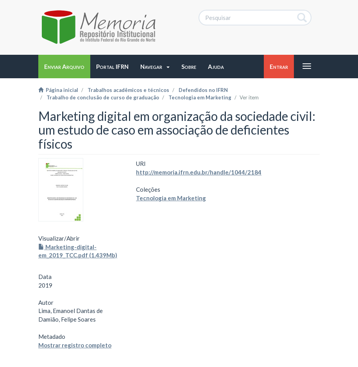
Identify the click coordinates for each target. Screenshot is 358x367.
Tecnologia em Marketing (199, 97)
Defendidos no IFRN (203, 90)
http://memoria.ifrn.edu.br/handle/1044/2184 (198, 172)
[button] (154, 66)
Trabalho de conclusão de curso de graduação (103, 97)
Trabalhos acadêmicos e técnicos (128, 90)
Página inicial (58, 90)
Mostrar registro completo (74, 345)
